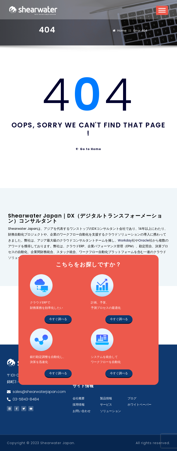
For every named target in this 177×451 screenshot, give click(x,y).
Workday (125, 240)
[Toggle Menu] (162, 12)
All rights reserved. (153, 443)
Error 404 (140, 30)
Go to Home (88, 149)
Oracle (143, 240)
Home (122, 30)
